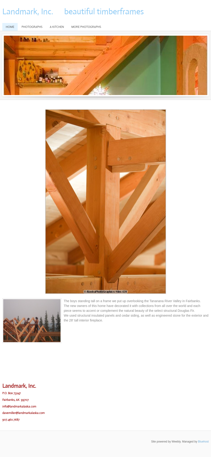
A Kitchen (57, 27)
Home (10, 27)
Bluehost (203, 441)
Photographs (32, 27)
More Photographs (86, 27)
